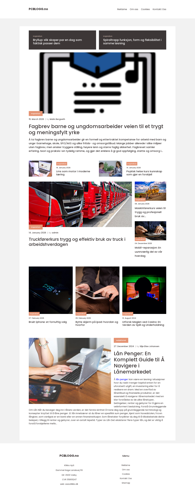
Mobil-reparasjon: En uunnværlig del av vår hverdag (148, 252)
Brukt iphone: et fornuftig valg (48, 322)
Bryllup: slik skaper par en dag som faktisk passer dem (57, 41)
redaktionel (121, 340)
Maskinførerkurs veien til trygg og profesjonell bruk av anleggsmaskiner (150, 212)
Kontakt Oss (159, 9)
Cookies (145, 9)
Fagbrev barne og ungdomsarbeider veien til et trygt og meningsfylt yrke (96, 129)
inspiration (37, 36)
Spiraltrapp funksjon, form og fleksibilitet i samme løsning (132, 41)
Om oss (134, 9)
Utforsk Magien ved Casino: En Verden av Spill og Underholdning (143, 323)
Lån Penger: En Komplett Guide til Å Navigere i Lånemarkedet (139, 362)
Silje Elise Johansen (149, 346)
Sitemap (126, 482)
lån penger (122, 379)
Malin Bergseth (57, 119)
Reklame (122, 9)
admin (55, 233)
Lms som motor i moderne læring (73, 173)
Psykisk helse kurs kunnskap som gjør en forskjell (144, 173)
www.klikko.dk (71, 484)
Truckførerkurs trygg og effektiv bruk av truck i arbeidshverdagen (77, 242)
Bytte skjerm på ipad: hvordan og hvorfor (97, 323)
